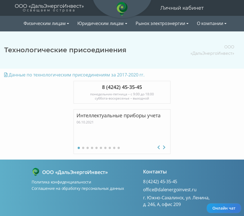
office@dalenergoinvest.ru (170, 190)
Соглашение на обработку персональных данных (78, 188)
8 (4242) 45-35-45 (160, 181)
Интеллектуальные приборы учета (119, 115)
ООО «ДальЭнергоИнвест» (49, 7)
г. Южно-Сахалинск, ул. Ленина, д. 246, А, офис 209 (176, 201)
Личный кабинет (182, 8)
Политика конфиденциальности (61, 182)
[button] (79, 148)
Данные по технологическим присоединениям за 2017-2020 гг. (74, 75)
